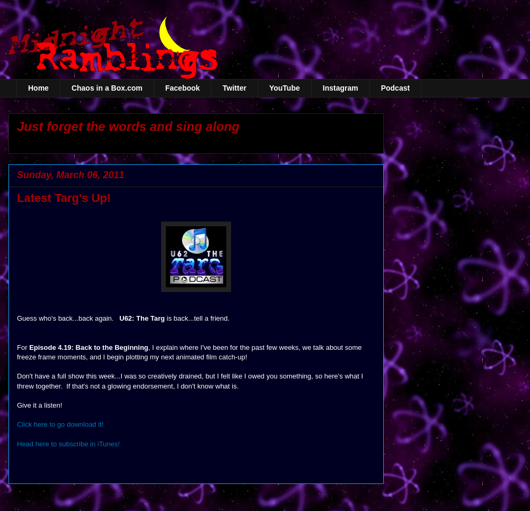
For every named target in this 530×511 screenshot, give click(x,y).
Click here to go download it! (60, 424)
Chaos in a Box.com (107, 88)
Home (38, 88)
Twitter (234, 88)
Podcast (395, 88)
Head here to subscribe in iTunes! (68, 444)
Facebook (182, 88)
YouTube (284, 88)
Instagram (340, 88)
